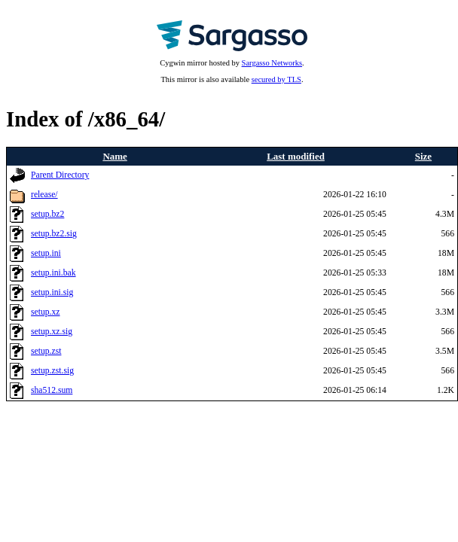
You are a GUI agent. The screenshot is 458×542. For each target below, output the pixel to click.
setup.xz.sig (51, 331)
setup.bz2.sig (54, 234)
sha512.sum (51, 390)
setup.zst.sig (52, 371)
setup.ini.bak (53, 273)
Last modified (296, 156)
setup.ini (46, 253)
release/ (44, 194)
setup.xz (45, 312)
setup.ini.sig (52, 292)
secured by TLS (276, 79)
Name (114, 156)
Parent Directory (60, 175)
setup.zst (46, 351)
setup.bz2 (47, 214)
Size (423, 156)
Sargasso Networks (272, 63)
